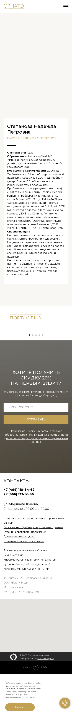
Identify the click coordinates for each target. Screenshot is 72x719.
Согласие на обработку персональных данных (33, 572)
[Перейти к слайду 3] (36, 380)
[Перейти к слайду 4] (39, 380)
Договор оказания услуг (19, 582)
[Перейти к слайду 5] (42, 380)
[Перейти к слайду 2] (33, 380)
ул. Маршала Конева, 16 (23, 550)
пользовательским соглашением (21, 698)
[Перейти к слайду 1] (29, 380)
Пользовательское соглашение (24, 586)
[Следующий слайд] (69, 352)
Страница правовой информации (25, 577)
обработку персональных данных (25, 480)
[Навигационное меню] (65, 6)
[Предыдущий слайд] (3, 352)
